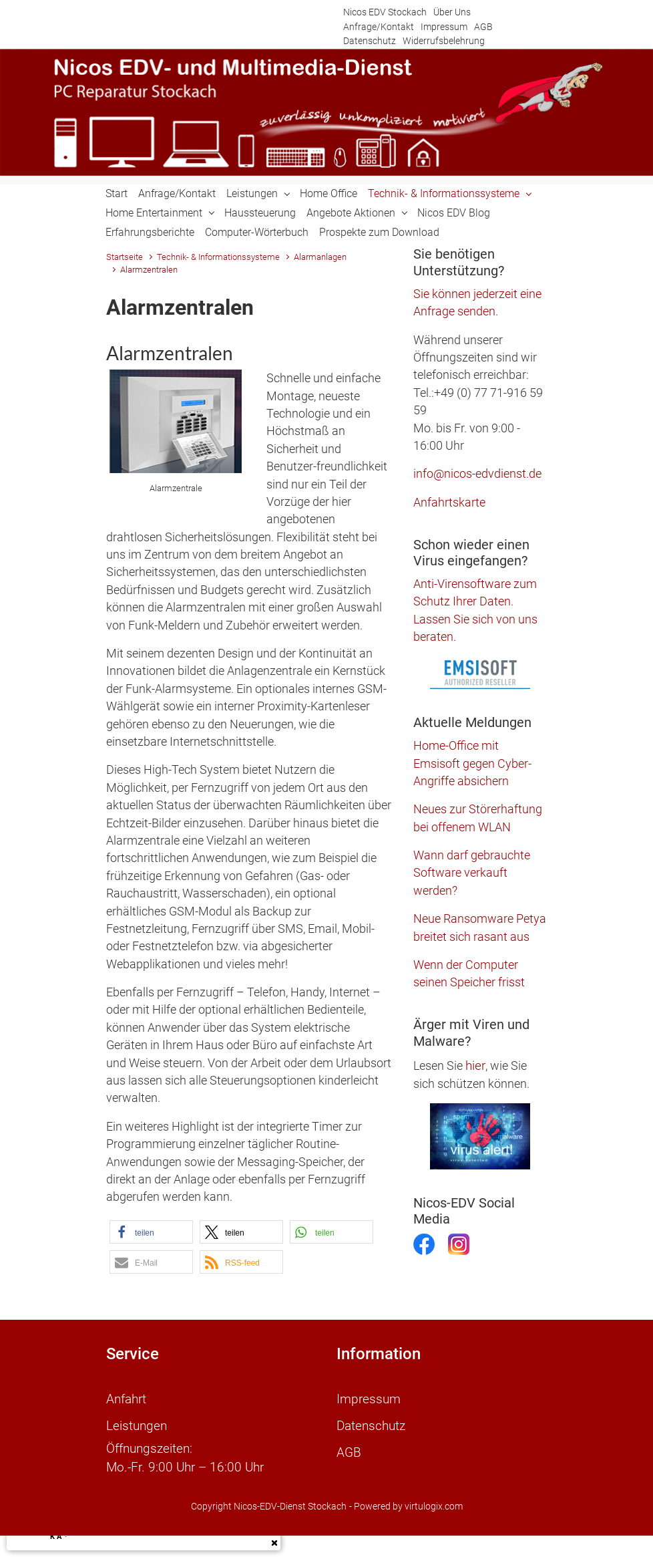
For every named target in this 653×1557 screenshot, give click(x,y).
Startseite (124, 257)
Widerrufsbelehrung (444, 41)
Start (116, 193)
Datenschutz (369, 41)
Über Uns (452, 12)
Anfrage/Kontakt (378, 27)
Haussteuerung (260, 212)
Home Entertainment (153, 212)
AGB (483, 27)
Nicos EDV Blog (453, 212)
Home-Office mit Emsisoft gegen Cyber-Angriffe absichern (472, 763)
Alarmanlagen (320, 257)
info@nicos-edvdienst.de (477, 473)
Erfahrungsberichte (149, 232)
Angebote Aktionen (350, 212)
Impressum (444, 27)
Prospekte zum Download (379, 232)
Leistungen (252, 193)
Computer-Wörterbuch (256, 232)
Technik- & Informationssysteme (443, 193)
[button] (151, 1232)
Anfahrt (126, 1399)
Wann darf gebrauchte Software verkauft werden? (471, 873)
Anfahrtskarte (449, 502)
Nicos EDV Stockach (385, 12)
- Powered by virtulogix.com (406, 1506)
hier (475, 1065)
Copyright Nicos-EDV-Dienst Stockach (269, 1506)
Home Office (328, 193)
